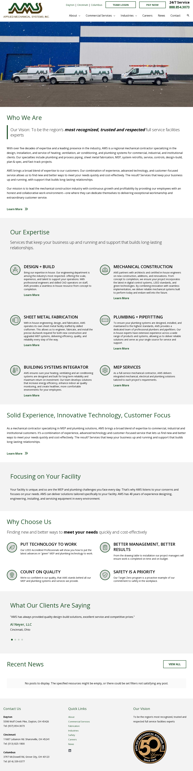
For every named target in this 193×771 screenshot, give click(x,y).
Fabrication (74, 726)
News (71, 744)
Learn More (31, 295)
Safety (71, 735)
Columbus (96, 4)
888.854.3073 (179, 7)
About (71, 716)
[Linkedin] (69, 750)
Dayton (70, 4)
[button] (152, 5)
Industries (73, 730)
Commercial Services (79, 721)
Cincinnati (82, 4)
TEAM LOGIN (121, 4)
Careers (72, 739)
